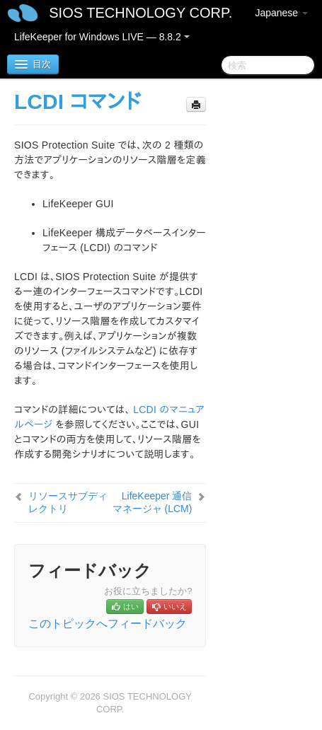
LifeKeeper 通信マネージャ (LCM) (152, 502)
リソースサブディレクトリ (68, 502)
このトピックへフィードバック (107, 624)
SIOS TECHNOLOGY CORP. (140, 13)
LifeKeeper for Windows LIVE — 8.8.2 (102, 36)
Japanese (281, 12)
